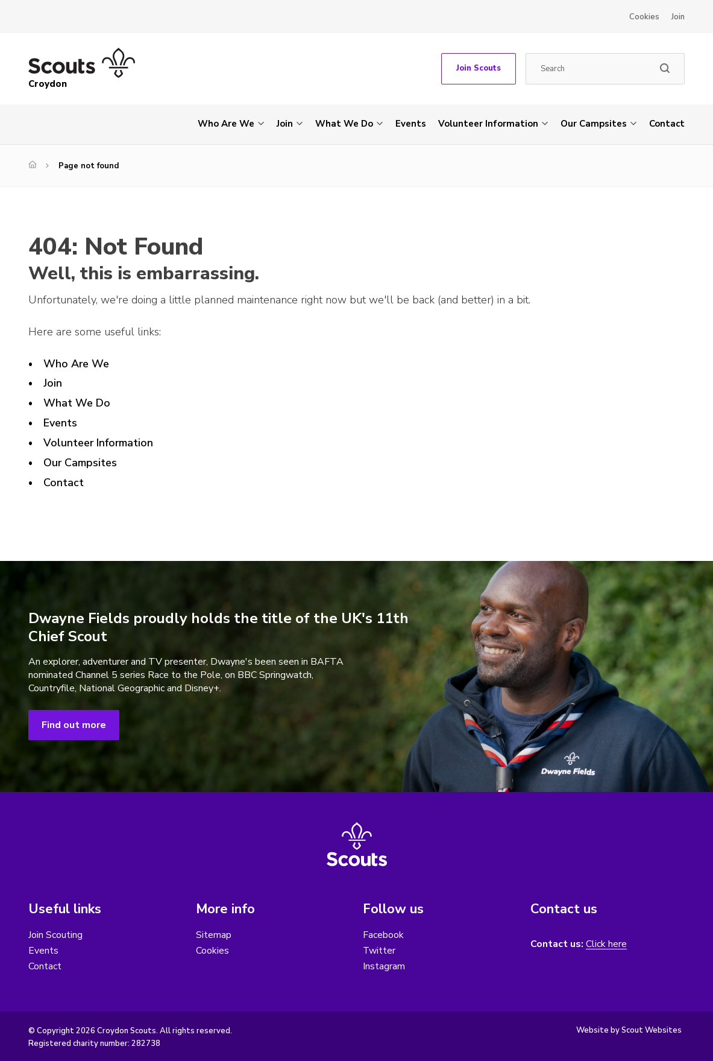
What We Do (344, 124)
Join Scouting (55, 935)
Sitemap (213, 935)
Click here (606, 944)
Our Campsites (594, 124)
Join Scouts (478, 68)
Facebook (383, 935)
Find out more (74, 725)
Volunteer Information (488, 124)
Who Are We (226, 124)
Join (678, 16)
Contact (667, 124)
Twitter (379, 950)
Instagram (384, 966)
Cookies (644, 16)
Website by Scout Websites (629, 1030)
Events (410, 124)
